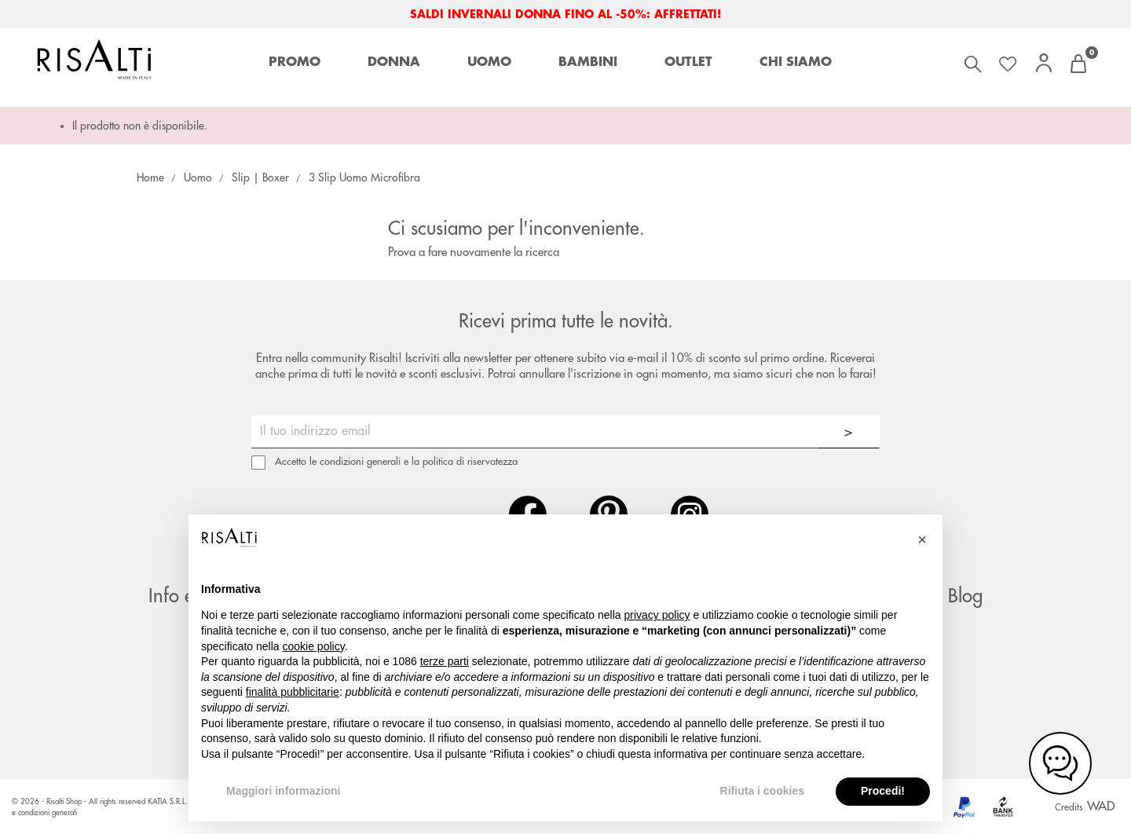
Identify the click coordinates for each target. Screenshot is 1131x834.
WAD (1101, 806)
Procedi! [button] (883, 791)
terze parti (444, 661)
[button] (922, 539)
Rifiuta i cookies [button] (762, 791)
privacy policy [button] (657, 615)
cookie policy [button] (314, 646)
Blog (965, 596)
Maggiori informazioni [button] (283, 791)
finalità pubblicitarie (292, 692)
